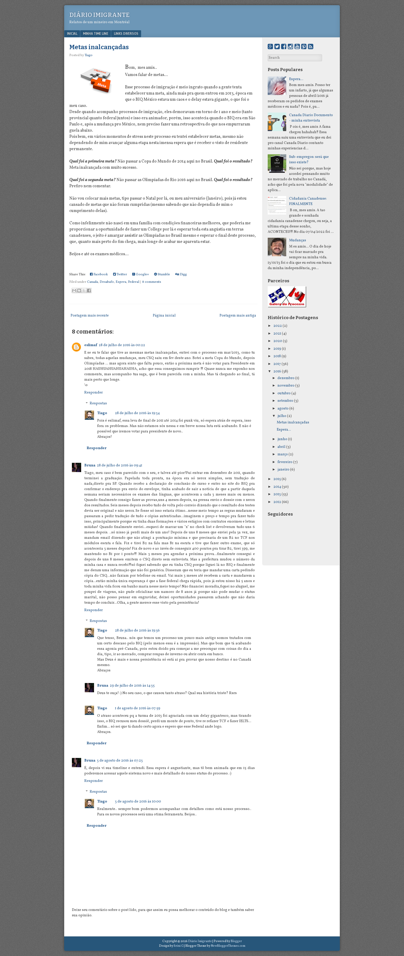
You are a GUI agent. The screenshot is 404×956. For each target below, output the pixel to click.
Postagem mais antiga (238, 315)
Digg (181, 274)
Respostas (98, 403)
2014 (277, 486)
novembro (285, 385)
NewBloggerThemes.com (228, 946)
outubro (284, 393)
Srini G (178, 946)
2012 (277, 502)
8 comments (151, 282)
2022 (277, 325)
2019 (277, 348)
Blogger (236, 941)
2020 (277, 341)
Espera (121, 282)
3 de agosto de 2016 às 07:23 (120, 760)
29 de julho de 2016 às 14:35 (132, 685)
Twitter (120, 274)
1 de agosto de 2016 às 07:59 (137, 708)
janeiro (283, 469)
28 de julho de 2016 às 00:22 (122, 345)
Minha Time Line (95, 33)
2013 (277, 494)
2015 (277, 479)
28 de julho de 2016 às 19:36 (137, 630)
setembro (285, 400)
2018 (277, 356)
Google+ (140, 274)
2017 (277, 364)
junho (282, 439)
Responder (93, 392)
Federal (133, 282)
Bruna (89, 465)
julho (281, 416)
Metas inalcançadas (99, 47)
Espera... (296, 79)
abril (281, 447)
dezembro (285, 378)
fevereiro (284, 462)
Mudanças (297, 240)
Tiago (102, 413)
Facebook (99, 274)
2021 (277, 333)
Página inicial (164, 315)
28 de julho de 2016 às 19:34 (137, 413)
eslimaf (90, 345)
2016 (277, 371)
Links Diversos (126, 33)
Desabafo (107, 282)
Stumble (162, 274)
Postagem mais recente (90, 315)
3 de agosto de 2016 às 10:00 (138, 801)
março (282, 454)
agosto (283, 408)
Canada (92, 282)
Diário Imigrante (99, 15)
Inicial (72, 33)
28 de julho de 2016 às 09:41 (119, 465)
